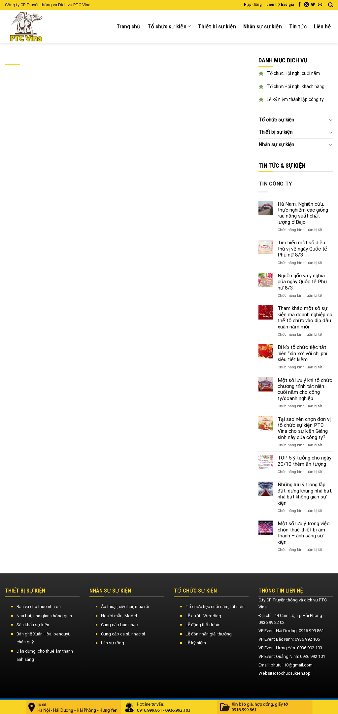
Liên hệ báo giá (280, 4)
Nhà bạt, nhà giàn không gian (44, 615)
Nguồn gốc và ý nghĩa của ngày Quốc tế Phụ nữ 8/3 (302, 282)
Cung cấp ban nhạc (119, 624)
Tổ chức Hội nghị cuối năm (293, 73)
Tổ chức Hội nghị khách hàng (295, 86)
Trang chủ (128, 26)
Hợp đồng (253, 4)
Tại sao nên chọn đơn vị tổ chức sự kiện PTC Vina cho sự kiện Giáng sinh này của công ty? (304, 428)
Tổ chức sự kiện (169, 26)
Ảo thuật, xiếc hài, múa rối (125, 606)
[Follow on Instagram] (306, 4)
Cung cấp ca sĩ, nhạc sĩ (123, 633)
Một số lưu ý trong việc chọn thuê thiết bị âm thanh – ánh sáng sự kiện (303, 533)
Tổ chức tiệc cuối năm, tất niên (215, 606)
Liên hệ (322, 26)
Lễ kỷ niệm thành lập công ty (295, 99)
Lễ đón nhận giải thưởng (209, 633)
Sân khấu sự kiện (33, 624)
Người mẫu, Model (119, 615)
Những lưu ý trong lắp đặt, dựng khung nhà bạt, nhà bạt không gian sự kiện (305, 494)
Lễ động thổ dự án (203, 624)
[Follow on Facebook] (299, 4)
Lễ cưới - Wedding (203, 615)
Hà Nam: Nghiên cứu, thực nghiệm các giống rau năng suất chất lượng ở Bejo (303, 213)
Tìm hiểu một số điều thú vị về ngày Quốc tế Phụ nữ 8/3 (302, 249)
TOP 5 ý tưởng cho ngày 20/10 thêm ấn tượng (304, 461)
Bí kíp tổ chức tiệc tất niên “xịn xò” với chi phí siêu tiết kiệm (302, 353)
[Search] (330, 5)
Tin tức (298, 26)
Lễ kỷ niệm (196, 642)
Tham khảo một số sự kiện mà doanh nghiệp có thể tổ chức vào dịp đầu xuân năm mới (305, 317)
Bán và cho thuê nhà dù (39, 606)
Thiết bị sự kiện (217, 26)
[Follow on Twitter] (313, 4)
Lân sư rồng (112, 642)
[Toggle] (330, 119)
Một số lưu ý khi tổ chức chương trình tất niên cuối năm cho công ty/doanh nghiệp (305, 389)
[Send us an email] (320, 4)
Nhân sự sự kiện (262, 26)
